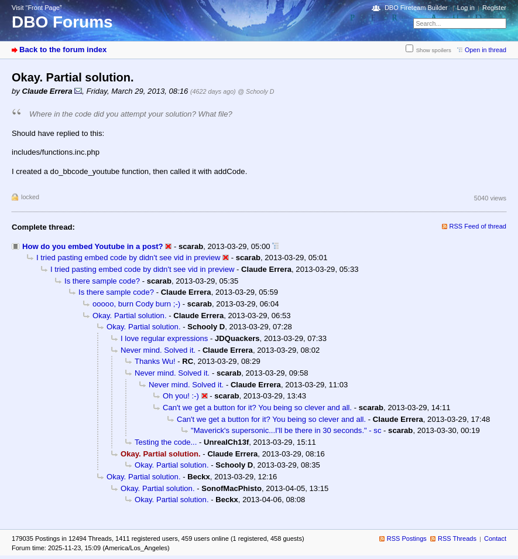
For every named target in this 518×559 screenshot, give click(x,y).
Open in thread (485, 49)
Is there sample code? (102, 281)
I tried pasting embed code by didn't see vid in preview (128, 257)
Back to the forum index (63, 49)
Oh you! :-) (181, 395)
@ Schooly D (256, 91)
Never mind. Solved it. (158, 350)
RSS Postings (407, 538)
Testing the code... (166, 442)
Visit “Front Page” (37, 7)
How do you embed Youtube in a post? (92, 246)
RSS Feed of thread (478, 226)
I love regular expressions (164, 338)
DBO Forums (62, 22)
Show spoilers (433, 50)
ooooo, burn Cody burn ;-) (136, 303)
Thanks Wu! (155, 361)
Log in (466, 7)
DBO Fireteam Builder (416, 7)
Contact (495, 538)
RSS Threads (457, 538)
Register (494, 7)
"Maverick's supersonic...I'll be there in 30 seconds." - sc (286, 430)
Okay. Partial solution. (129, 315)
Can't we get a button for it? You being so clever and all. (257, 407)
